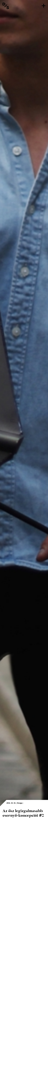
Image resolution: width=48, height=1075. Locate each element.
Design (19, 803)
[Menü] (43, 6)
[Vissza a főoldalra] (6, 6)
